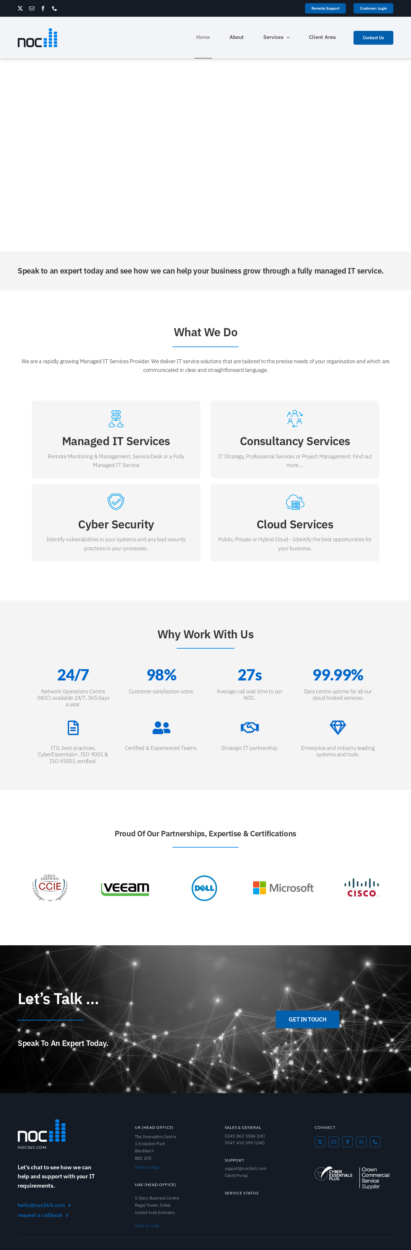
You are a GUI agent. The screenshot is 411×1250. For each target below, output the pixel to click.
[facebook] (43, 8)
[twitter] (20, 8)
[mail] (31, 8)
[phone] (54, 8)
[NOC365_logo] (37, 30)
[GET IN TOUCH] (307, 1019)
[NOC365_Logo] (42, 1121)
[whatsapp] (361, 1142)
